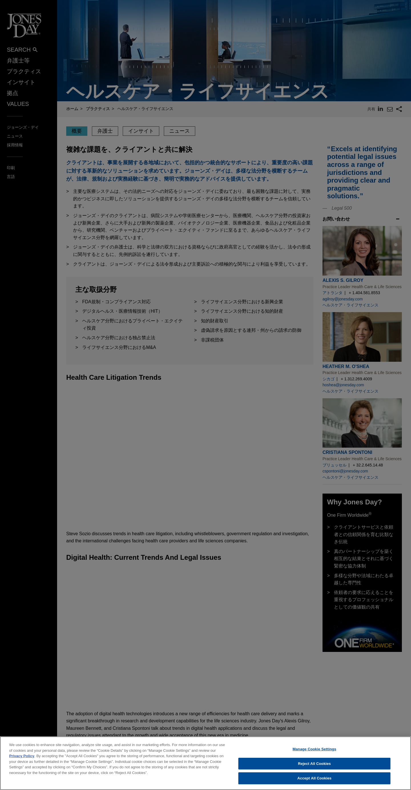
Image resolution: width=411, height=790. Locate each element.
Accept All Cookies (314, 781)
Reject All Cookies (314, 766)
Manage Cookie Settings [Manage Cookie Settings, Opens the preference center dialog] (314, 751)
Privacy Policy (21, 758)
